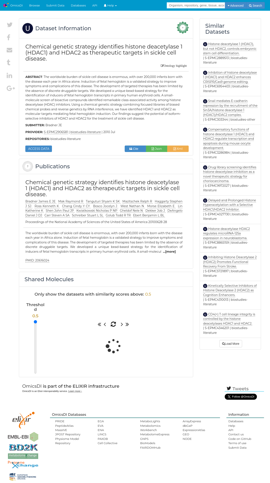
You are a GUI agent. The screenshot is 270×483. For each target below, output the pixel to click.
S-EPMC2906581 (56, 132)
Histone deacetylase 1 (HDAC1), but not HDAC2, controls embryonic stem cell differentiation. (229, 48)
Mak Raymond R (71, 201)
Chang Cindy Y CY (76, 206)
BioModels (147, 443)
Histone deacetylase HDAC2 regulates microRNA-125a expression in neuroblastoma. (226, 233)
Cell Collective (107, 443)
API (94, 5)
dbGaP (188, 425)
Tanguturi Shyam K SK (103, 201)
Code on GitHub (239, 438)
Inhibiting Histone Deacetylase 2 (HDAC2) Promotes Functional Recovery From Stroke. (230, 261)
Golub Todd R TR (119, 215)
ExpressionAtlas (194, 430)
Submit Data (55, 5)
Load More (230, 343)
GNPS (144, 438)
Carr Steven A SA (57, 215)
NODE (187, 438)
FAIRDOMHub (150, 447)
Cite (135, 148)
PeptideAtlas (64, 425)
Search (255, 5)
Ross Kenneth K (47, 206)
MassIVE (61, 430)
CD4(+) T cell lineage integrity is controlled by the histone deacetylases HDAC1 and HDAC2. (229, 318)
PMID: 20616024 (37, 260)
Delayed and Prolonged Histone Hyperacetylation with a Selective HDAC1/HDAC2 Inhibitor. (229, 204)
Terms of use (237, 443)
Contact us (236, 434)
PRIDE (59, 421)
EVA (100, 425)
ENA (101, 430)
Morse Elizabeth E (161, 206)
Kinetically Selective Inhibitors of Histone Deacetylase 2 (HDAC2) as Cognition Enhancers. (230, 290)
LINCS (102, 434)
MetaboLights (150, 421)
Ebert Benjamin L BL (149, 215)
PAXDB (103, 438)
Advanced (235, 5)
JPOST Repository (67, 434)
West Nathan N (132, 206)
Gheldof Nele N (132, 211)
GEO (186, 434)
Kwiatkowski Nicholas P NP (97, 211)
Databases (78, 5)
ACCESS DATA (38, 149)
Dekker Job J (155, 211)
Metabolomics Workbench (150, 428)
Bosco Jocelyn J (105, 206)
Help (110, 5)
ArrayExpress (192, 421)
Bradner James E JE (40, 201)
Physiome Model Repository (67, 441)
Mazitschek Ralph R (137, 201)
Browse (34, 5)
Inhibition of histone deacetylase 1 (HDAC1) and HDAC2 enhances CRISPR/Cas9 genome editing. (230, 77)
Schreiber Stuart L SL (88, 215)
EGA (101, 421)
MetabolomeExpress (154, 434)
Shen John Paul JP (60, 211)
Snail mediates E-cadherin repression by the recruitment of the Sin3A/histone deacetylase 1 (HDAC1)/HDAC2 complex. (230, 108)
